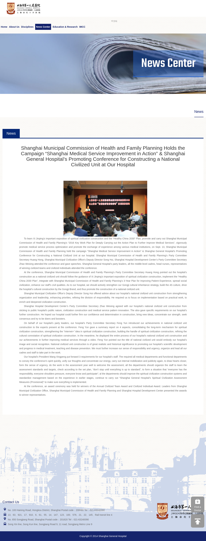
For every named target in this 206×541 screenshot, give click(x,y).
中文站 (114, 21)
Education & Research (65, 26)
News (198, 111)
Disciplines (27, 26)
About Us (14, 26)
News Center (43, 26)
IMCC (82, 26)
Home (4, 26)
